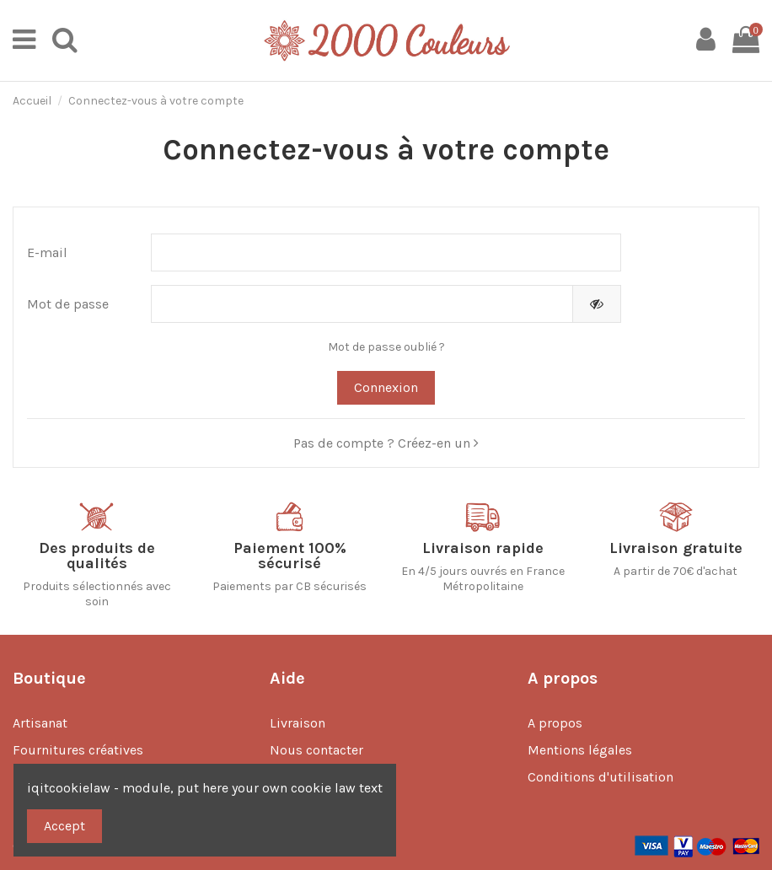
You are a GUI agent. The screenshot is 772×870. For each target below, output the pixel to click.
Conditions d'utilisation (600, 777)
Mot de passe (68, 304)
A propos (555, 723)
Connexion (386, 387)
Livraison (297, 723)
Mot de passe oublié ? (386, 347)
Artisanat (40, 723)
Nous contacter (316, 750)
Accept (64, 826)
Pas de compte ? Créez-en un (386, 443)
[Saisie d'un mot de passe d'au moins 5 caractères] (362, 304)
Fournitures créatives (78, 750)
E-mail (47, 252)
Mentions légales (580, 750)
